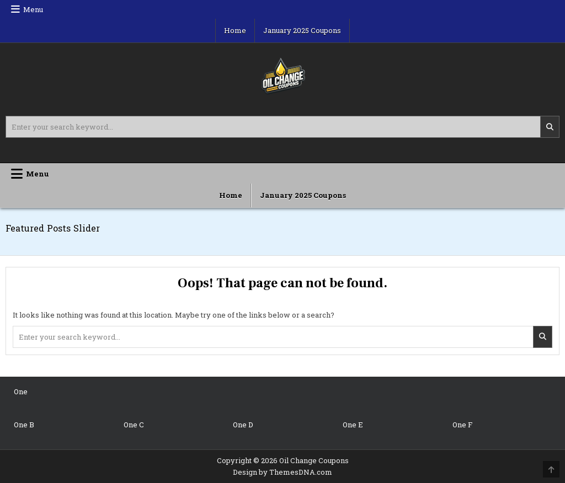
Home (235, 30)
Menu (33, 9)
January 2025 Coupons (302, 30)
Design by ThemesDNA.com (282, 472)
